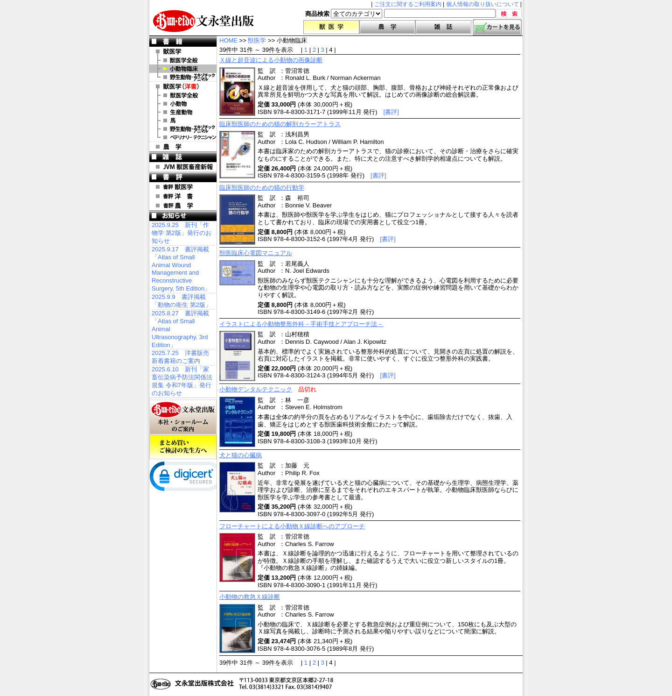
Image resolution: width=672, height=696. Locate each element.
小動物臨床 (183, 68)
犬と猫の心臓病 (240, 455)
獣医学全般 (183, 60)
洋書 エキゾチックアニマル (183, 129)
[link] (186, 478)
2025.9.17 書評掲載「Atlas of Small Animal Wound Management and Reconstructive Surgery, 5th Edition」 (181, 269)
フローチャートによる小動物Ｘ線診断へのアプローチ (292, 526)
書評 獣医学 (183, 187)
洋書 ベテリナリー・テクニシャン (183, 137)
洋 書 (183, 86)
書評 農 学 (183, 205)
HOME (228, 40)
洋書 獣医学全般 (183, 95)
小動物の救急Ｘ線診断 (249, 596)
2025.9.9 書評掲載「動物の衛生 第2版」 (181, 300)
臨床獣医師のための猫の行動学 (261, 187)
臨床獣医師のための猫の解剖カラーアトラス (280, 124)
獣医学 (331, 27)
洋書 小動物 (183, 103)
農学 (387, 27)
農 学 (183, 146)
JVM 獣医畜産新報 (183, 166)
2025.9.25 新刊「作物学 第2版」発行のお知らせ (181, 232)
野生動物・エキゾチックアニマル (183, 77)
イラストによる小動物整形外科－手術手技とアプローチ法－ (301, 323)
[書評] (391, 111)
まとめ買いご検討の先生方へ (183, 447)
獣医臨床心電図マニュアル (255, 252)
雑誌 (443, 27)
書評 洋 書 (183, 196)
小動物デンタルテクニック (255, 389)
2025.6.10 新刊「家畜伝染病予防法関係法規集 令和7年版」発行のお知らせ (182, 381)
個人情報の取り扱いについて (482, 4)
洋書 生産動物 (183, 112)
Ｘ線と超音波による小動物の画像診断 (270, 60)
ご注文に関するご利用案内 (407, 4)
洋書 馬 (183, 120)
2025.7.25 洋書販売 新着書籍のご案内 (180, 356)
